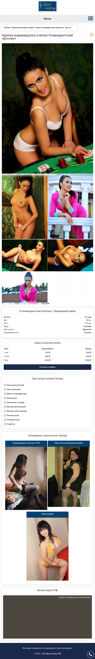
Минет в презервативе (17, 394)
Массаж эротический (16, 407)
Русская (87, 333)
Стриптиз (11, 424)
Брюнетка (87, 329)
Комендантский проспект (37, 311)
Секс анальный (13, 389)
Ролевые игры (13, 420)
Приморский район (64, 311)
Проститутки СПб (53, 654)
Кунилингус (12, 398)
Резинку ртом (13, 415)
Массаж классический (17, 411)
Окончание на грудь (15, 402)
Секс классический (15, 385)
